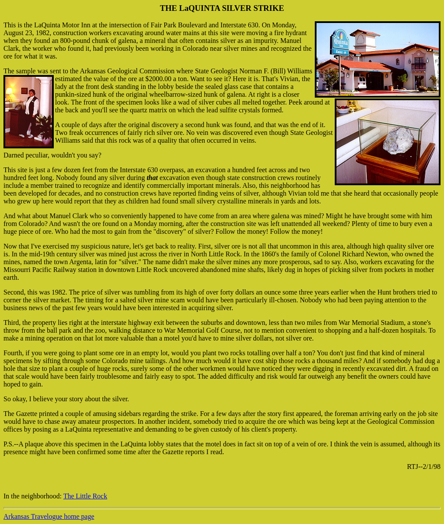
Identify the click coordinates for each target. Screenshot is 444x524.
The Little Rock (85, 496)
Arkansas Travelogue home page (48, 516)
